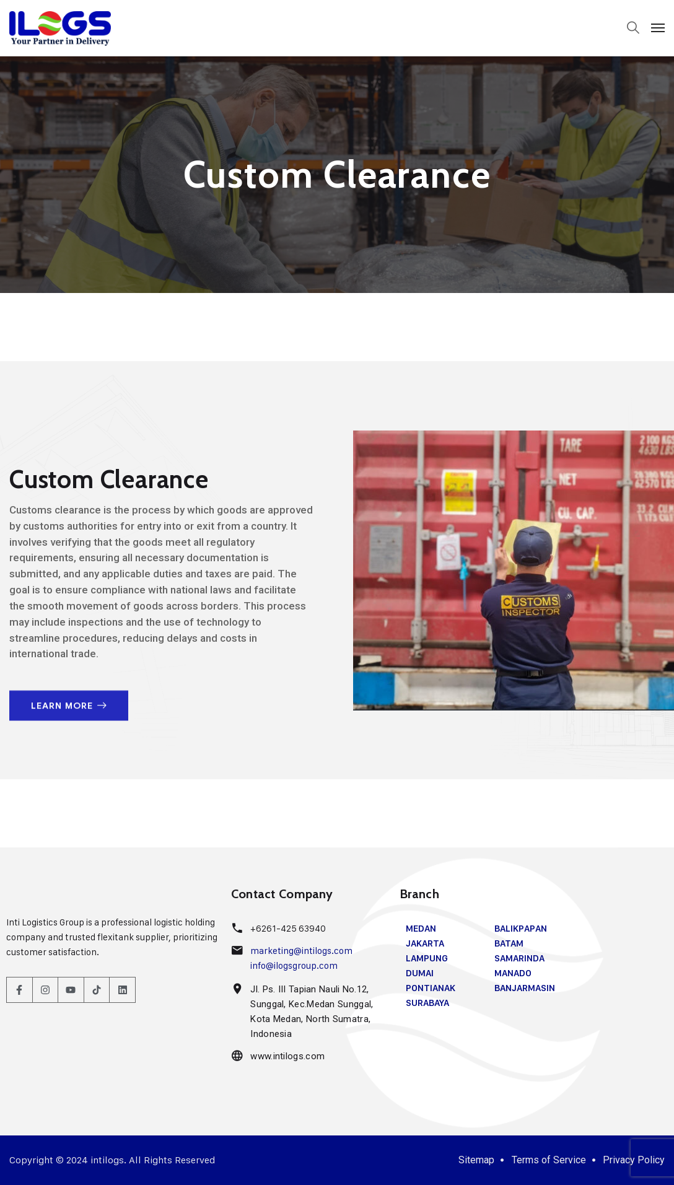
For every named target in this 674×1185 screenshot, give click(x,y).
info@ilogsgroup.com (294, 965)
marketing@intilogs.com (301, 950)
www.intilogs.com (287, 1056)
